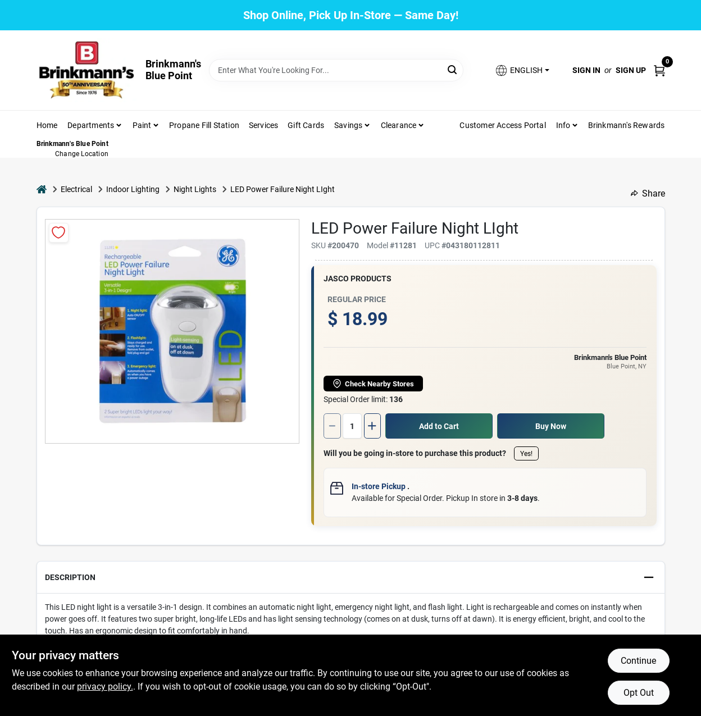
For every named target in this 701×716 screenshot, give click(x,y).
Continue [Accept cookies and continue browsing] (638, 660)
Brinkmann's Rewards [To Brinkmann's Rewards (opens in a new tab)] (626, 125)
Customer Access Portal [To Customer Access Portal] (502, 125)
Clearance (399, 125)
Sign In (586, 70)
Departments (90, 125)
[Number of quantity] (352, 426)
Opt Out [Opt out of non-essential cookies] (638, 692)
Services (264, 125)
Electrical (76, 189)
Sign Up (631, 70)
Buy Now (550, 426)
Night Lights (195, 189)
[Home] (42, 189)
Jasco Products (358, 278)
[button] (522, 70)
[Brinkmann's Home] (87, 70)
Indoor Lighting (133, 189)
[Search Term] (336, 70)
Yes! (526, 454)
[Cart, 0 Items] (659, 70)
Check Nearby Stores (373, 383)
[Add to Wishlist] (59, 233)
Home (47, 125)
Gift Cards (306, 125)
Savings (348, 125)
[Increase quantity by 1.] (372, 426)
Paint (142, 125)
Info (563, 125)
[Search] (453, 69)
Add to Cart (439, 426)
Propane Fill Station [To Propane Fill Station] (204, 125)
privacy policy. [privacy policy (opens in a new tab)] (105, 686)
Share (648, 193)
